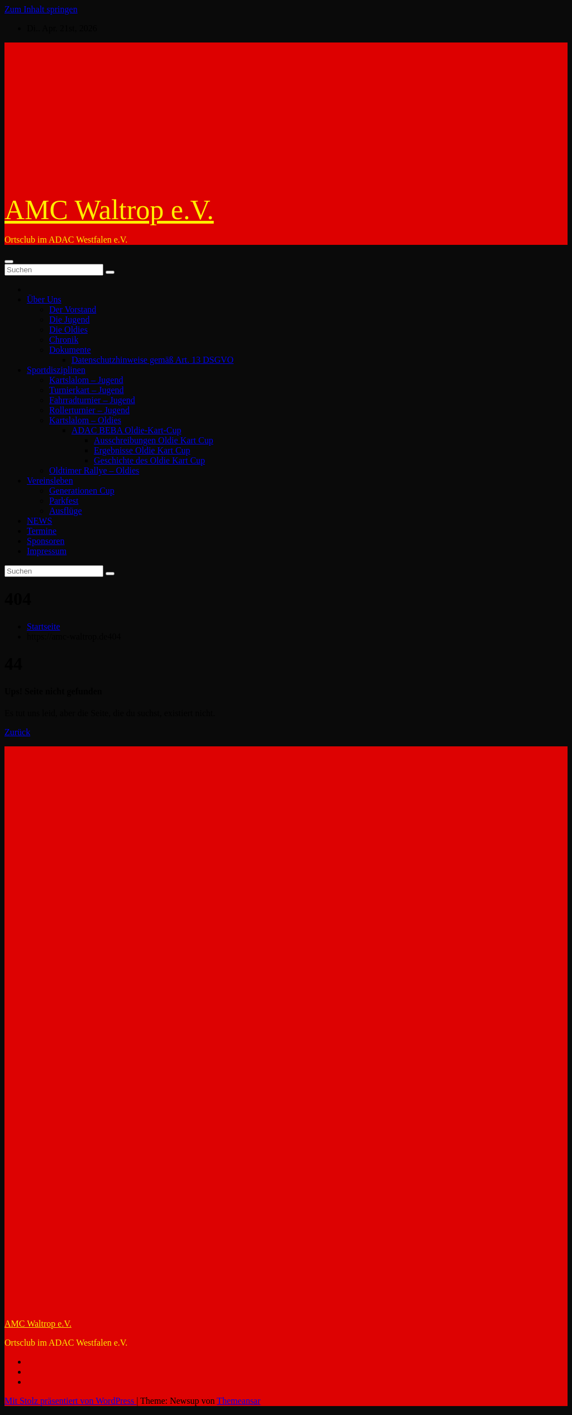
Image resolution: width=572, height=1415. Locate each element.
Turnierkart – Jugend (86, 390)
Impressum (46, 551)
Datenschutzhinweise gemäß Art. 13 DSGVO (152, 360)
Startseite (43, 626)
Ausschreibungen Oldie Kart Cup (153, 440)
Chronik (63, 339)
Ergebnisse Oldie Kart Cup (142, 450)
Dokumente (70, 349)
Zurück (17, 732)
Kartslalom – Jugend (86, 380)
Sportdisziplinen (56, 370)
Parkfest (63, 500)
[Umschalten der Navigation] (8, 261)
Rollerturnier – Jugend (89, 410)
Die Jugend (69, 319)
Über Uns (44, 299)
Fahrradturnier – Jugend (92, 400)
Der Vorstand (72, 309)
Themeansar (238, 1400)
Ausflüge (65, 510)
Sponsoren (46, 541)
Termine (41, 531)
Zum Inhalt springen (41, 9)
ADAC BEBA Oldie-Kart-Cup (126, 430)
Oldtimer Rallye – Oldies (94, 470)
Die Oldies (68, 329)
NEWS (39, 521)
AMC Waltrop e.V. (109, 209)
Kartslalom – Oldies (85, 420)
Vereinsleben (50, 480)
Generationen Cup (82, 490)
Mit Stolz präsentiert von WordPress (70, 1400)
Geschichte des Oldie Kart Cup (149, 460)
